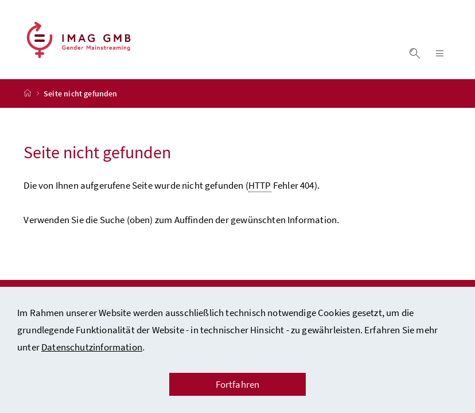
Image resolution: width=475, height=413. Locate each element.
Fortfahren (238, 384)
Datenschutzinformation (91, 347)
